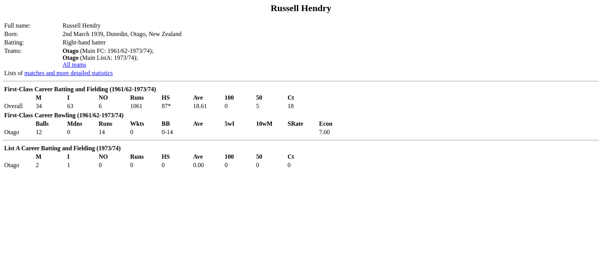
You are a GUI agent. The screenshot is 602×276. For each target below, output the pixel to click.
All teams (74, 64)
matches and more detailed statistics (68, 73)
